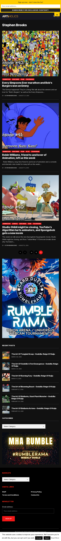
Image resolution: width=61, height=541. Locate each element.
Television (30, 79)
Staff (4, 492)
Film (22, 79)
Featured (15, 79)
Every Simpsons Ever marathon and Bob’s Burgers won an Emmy (27, 84)
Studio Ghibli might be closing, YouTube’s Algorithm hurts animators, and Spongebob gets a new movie (28, 230)
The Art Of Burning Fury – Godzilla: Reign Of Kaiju (32, 376)
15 (36, 252)
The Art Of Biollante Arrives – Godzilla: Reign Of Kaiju (33, 408)
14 (31, 252)
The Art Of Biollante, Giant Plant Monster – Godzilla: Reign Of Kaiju (33, 397)
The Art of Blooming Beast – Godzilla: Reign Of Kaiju (33, 387)
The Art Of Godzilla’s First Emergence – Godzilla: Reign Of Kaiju (34, 365)
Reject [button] (47, 538)
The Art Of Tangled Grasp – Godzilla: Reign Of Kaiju (33, 354)
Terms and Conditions (10, 495)
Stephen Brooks (11, 95)
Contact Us (35, 495)
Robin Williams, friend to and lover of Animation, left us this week (24, 156)
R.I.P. (27, 151)
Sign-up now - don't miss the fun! (30, 2)
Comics (14, 223)
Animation (6, 79)
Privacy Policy (36, 492)
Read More (55, 538)
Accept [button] (38, 538)
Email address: (7, 507)
